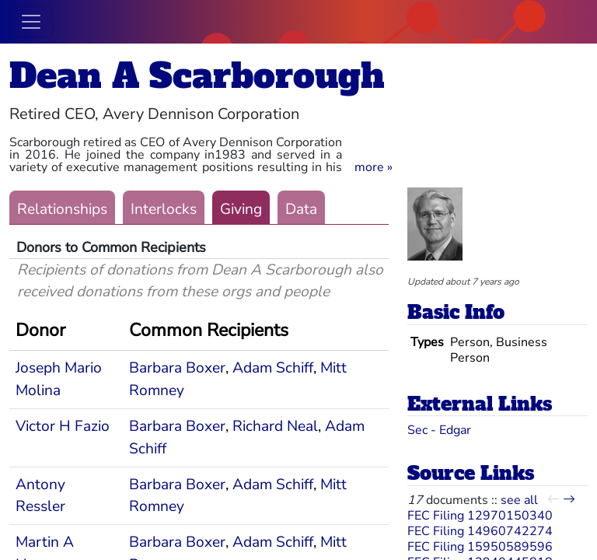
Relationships (62, 209)
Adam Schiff (272, 368)
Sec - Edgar (439, 430)
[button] (373, 167)
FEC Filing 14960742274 (480, 531)
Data (301, 209)
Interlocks (164, 209)
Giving (241, 209)
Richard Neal (275, 426)
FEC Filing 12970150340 (480, 515)
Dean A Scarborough (197, 76)
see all (519, 500)
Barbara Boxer (177, 368)
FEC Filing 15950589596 (480, 546)
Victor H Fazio (63, 426)
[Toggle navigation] (31, 21)
